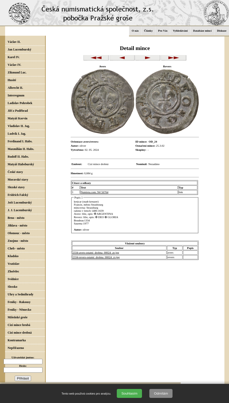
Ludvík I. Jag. (17, 133)
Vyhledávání (180, 30)
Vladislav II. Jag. (19, 126)
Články (148, 30)
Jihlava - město (17, 225)
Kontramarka (17, 340)
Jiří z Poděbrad (18, 110)
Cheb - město (16, 248)
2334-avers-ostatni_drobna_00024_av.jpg (96, 252)
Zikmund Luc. (17, 72)
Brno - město (16, 218)
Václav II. (14, 42)
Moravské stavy (18, 179)
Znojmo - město (18, 241)
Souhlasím (129, 393)
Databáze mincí (202, 30)
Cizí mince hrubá (19, 325)
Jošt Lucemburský (20, 202)
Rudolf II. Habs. (18, 156)
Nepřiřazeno (16, 348)
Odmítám (161, 393)
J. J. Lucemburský (20, 210)
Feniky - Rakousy (19, 302)
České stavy (15, 172)
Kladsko (13, 256)
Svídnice (13, 279)
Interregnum (16, 95)
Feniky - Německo (19, 309)
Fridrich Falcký (18, 195)
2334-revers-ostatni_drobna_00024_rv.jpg (96, 257)
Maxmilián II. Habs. (21, 149)
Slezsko (12, 286)
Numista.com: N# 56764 (94, 192)
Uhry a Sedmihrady (20, 294)
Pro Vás (162, 30)
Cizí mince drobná (20, 332)
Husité (12, 80)
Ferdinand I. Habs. (20, 141)
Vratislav (13, 264)
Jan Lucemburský (19, 49)
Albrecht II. (15, 88)
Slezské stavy (16, 187)
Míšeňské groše (17, 317)
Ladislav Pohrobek (20, 103)
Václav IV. (14, 65)
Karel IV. (14, 57)
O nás (135, 30)
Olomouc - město (19, 233)
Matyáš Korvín (17, 118)
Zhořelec (13, 271)
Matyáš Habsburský (21, 164)
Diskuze (221, 30)
